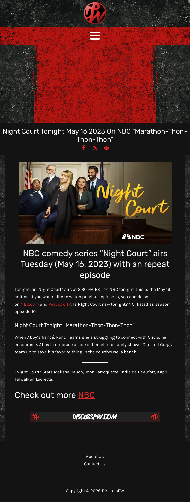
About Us (95, 456)
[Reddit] (106, 147)
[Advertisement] (95, 83)
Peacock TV (60, 304)
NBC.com (30, 304)
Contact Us (95, 463)
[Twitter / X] (95, 147)
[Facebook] (83, 147)
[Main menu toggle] (95, 36)
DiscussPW (85, 24)
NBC (86, 395)
